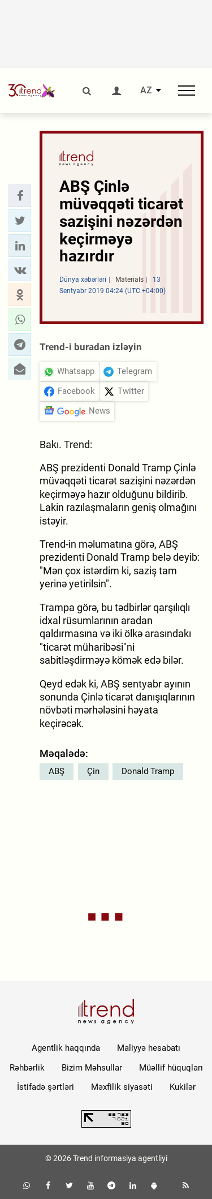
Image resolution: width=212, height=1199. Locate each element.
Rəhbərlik (27, 1068)
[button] (20, 195)
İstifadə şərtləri (45, 1087)
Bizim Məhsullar (92, 1068)
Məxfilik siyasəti (122, 1087)
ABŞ (56, 771)
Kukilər (183, 1087)
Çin (93, 771)
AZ (146, 90)
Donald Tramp (148, 771)
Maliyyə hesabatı (148, 1048)
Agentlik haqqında (66, 1048)
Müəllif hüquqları (171, 1068)
